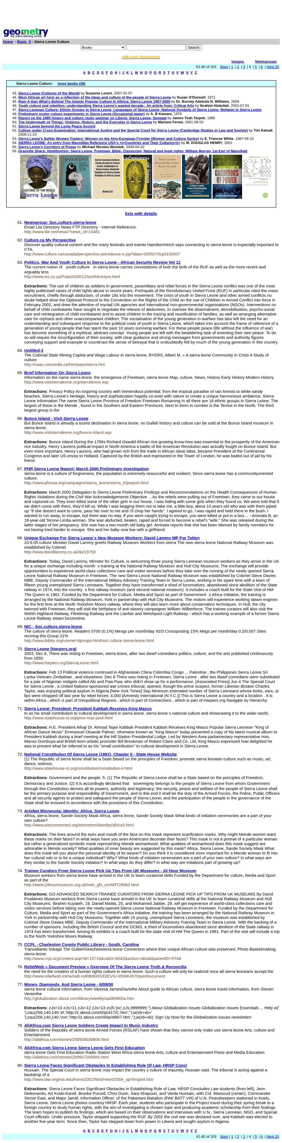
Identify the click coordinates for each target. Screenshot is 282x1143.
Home (8, 42)
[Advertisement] (141, 14)
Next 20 (273, 67)
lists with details (141, 213)
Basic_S (24, 42)
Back (224, 67)
